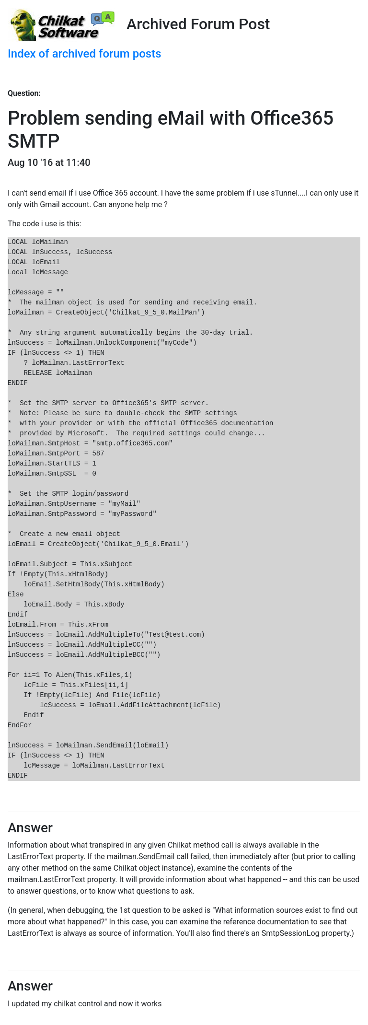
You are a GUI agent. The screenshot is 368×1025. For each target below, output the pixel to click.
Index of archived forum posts (84, 53)
